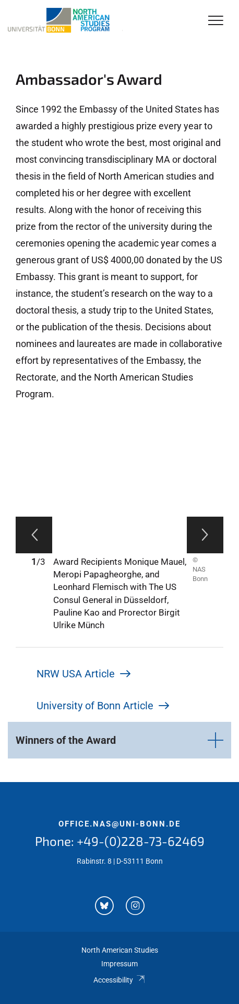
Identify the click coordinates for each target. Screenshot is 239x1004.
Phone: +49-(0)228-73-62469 (120, 841)
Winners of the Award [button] (66, 740)
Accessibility (119, 980)
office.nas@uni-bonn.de (119, 824)
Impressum (119, 964)
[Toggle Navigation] (215, 21)
